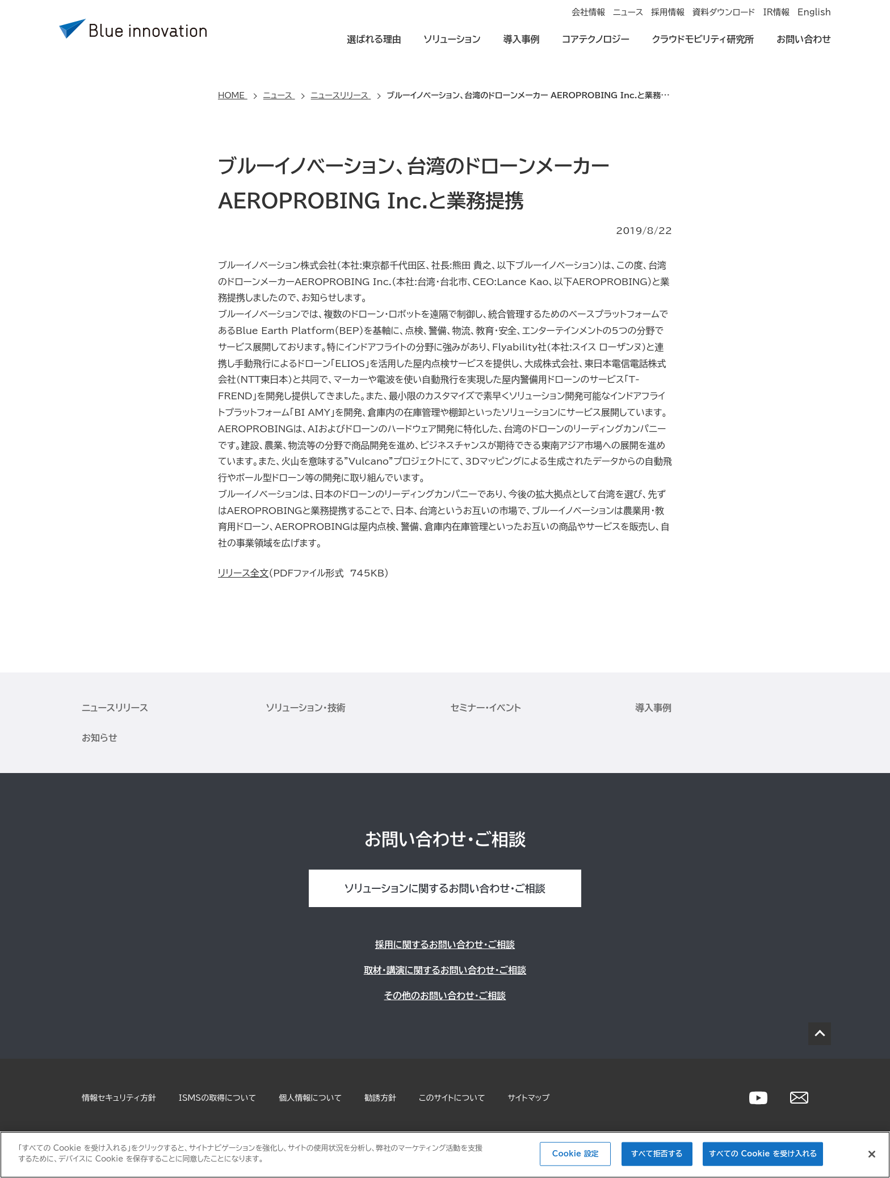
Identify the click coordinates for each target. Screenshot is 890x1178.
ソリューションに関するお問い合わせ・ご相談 (445, 888)
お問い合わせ (803, 46)
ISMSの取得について (217, 1098)
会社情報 (522, 20)
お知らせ (99, 737)
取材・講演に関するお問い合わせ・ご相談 (445, 970)
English (815, 20)
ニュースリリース (115, 707)
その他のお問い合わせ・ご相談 (445, 995)
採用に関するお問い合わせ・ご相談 (445, 944)
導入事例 (521, 46)
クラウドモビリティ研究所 (703, 46)
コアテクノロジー (595, 46)
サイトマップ (529, 1098)
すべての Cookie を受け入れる (763, 1154)
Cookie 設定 (575, 1154)
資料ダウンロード (697, 20)
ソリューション (452, 46)
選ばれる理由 (374, 46)
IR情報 (763, 20)
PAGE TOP (819, 1033)
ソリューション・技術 (306, 707)
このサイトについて (452, 1098)
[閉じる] (871, 1154)
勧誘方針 (380, 1098)
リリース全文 (243, 573)
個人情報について (310, 1098)
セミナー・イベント (486, 707)
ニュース (575, 20)
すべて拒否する (657, 1154)
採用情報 (629, 20)
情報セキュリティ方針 (119, 1098)
